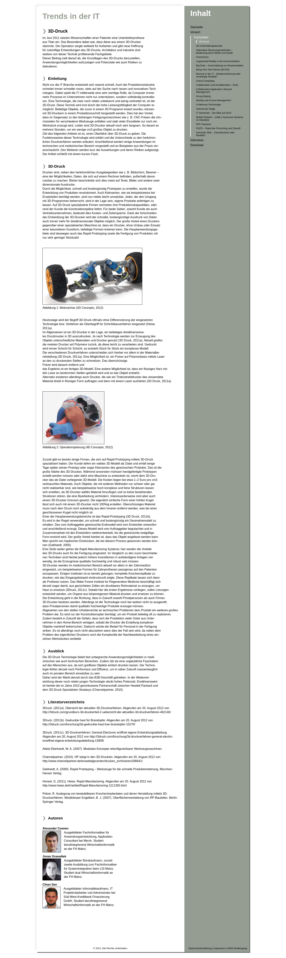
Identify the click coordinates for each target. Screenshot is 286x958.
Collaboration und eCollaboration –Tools (217, 85)
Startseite (196, 27)
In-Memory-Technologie (208, 104)
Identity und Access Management (213, 100)
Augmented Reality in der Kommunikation (218, 61)
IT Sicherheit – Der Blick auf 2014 (213, 113)
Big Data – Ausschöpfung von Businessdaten (219, 65)
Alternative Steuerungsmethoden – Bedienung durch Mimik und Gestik (214, 51)
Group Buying (203, 96)
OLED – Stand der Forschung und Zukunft (218, 128)
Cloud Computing (205, 80)
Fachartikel (201, 37)
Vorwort (195, 32)
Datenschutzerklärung (200, 948)
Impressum (219, 948)
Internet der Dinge (205, 108)
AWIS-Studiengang (237, 948)
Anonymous (202, 57)
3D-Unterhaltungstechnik (209, 45)
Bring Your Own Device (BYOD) (212, 69)
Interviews (197, 140)
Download (196, 145)
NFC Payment (203, 124)
